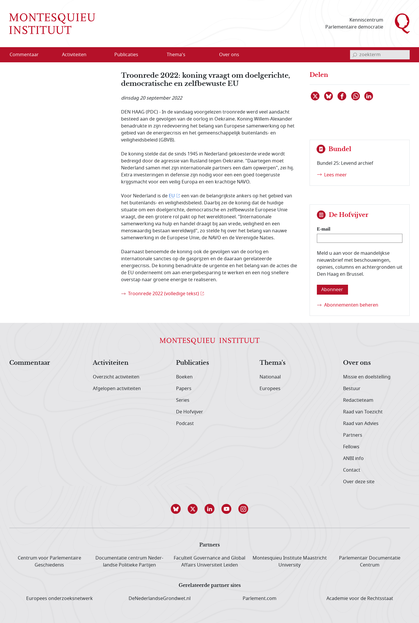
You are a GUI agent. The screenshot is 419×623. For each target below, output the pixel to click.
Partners (352, 435)
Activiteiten (111, 363)
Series (182, 400)
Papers (183, 388)
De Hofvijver (189, 411)
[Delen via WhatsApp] (355, 96)
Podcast (185, 423)
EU (172, 195)
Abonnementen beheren (351, 305)
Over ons (357, 363)
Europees (270, 388)
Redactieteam (358, 400)
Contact (351, 470)
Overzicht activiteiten (116, 377)
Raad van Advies (361, 423)
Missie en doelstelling (366, 377)
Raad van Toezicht (363, 411)
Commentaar (29, 363)
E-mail (323, 228)
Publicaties (192, 363)
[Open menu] (102, 55)
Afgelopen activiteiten (117, 388)
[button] (175, 509)
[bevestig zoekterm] (355, 55)
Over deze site (358, 481)
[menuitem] (28, 54)
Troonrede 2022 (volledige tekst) (163, 293)
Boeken (184, 377)
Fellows (351, 446)
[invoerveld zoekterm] (380, 54)
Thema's (272, 363)
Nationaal (270, 377)
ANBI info (353, 458)
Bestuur (352, 388)
